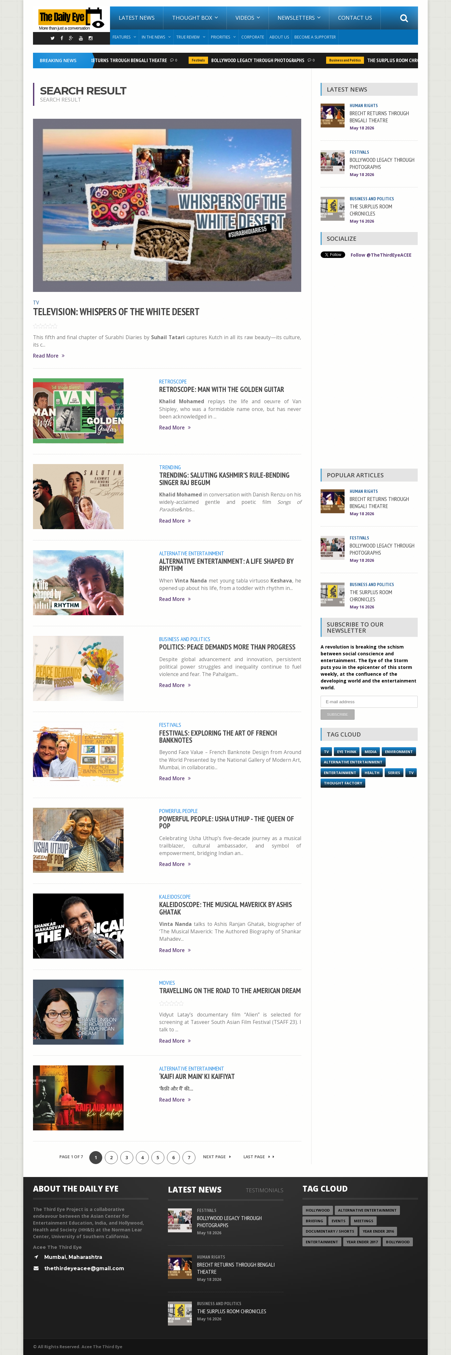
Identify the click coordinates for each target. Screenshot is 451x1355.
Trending (170, 467)
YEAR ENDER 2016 (378, 1231)
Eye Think (346, 751)
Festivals (200, 60)
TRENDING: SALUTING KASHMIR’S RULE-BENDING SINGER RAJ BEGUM (224, 478)
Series (394, 772)
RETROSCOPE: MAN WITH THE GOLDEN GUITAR (221, 389)
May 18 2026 (362, 128)
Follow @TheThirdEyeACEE (381, 255)
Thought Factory (343, 783)
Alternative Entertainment (191, 553)
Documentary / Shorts (330, 1231)
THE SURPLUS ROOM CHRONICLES (403, 60)
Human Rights (364, 105)
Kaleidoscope (175, 896)
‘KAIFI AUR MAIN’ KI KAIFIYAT (197, 1076)
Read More (49, 355)
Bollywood (398, 1241)
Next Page (217, 1157)
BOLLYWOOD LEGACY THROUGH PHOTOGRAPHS (260, 60)
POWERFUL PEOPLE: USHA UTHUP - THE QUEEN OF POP (226, 822)
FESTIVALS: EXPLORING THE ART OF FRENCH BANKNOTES (218, 736)
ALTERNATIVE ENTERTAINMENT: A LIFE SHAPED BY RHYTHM (226, 564)
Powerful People (178, 811)
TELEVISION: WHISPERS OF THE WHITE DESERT (116, 311)
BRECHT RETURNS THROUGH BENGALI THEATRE (123, 60)
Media (371, 751)
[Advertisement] (369, 365)
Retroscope (173, 381)
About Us (279, 37)
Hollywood (318, 1210)
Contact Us (355, 17)
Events (339, 1220)
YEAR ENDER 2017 (362, 1241)
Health (372, 772)
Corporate (252, 37)
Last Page (258, 1157)
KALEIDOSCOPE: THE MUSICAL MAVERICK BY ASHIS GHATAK (225, 908)
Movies (167, 982)
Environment (399, 751)
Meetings (363, 1220)
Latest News (137, 17)
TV (36, 302)
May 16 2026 (362, 221)
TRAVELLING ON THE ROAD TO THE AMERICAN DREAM (230, 990)
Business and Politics (347, 60)
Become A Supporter (315, 37)
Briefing (314, 1220)
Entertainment (340, 772)
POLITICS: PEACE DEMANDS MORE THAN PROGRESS (227, 646)
